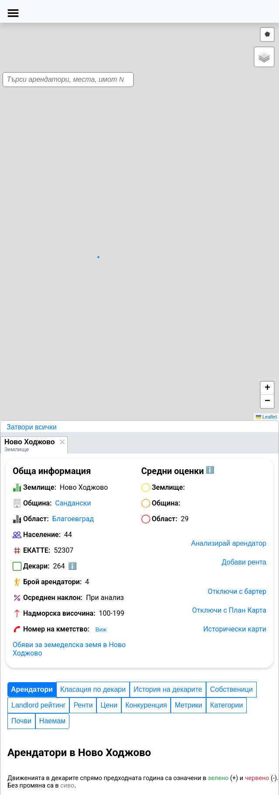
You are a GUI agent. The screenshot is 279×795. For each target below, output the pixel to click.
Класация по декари (93, 689)
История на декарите (168, 689)
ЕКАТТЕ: (36, 550)
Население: (42, 534)
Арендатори (32, 689)
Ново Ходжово (29, 442)
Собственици (231, 689)
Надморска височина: (59, 613)
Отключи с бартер (237, 591)
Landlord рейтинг (38, 705)
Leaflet (266, 416)
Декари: (36, 566)
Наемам (52, 721)
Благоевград (73, 519)
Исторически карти (234, 629)
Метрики (188, 705)
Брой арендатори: (52, 582)
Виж (101, 629)
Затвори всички (32, 427)
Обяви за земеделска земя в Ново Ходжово (69, 649)
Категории (226, 705)
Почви (21, 721)
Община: (37, 503)
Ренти (83, 705)
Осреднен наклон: (53, 597)
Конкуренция (146, 705)
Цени (108, 705)
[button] (137, 233)
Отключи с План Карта (229, 610)
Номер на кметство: (56, 629)
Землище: (39, 487)
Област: (36, 519)
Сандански (73, 503)
